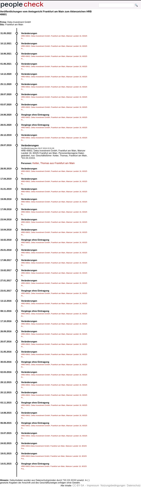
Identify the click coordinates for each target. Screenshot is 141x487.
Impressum (93, 485)
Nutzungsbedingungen (113, 485)
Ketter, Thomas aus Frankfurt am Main (53, 163)
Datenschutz (134, 485)
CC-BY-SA (78, 485)
